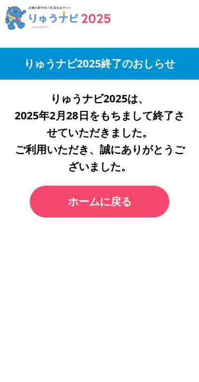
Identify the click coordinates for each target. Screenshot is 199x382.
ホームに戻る (100, 201)
